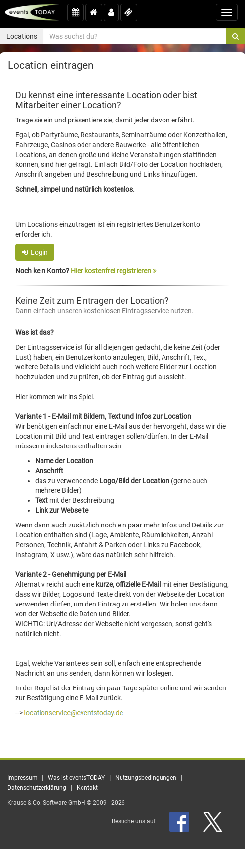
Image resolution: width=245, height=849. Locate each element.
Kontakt (87, 787)
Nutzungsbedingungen (145, 777)
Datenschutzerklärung (36, 787)
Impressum (22, 777)
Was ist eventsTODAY (76, 777)
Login (35, 252)
